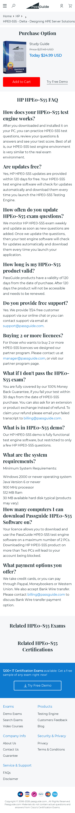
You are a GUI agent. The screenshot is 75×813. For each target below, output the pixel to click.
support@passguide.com (23, 326)
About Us (9, 743)
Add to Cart (21, 82)
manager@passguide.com (24, 358)
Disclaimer (10, 779)
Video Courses (13, 726)
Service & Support (17, 765)
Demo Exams (12, 714)
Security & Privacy (52, 736)
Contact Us (11, 749)
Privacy (43, 743)
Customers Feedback (52, 720)
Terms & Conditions (51, 749)
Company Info (14, 736)
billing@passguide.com (42, 418)
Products (45, 706)
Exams (8, 706)
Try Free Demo (57, 82)
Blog (41, 726)
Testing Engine (48, 714)
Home (7, 16)
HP (18, 16)
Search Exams (13, 720)
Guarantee (10, 756)
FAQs (7, 773)
